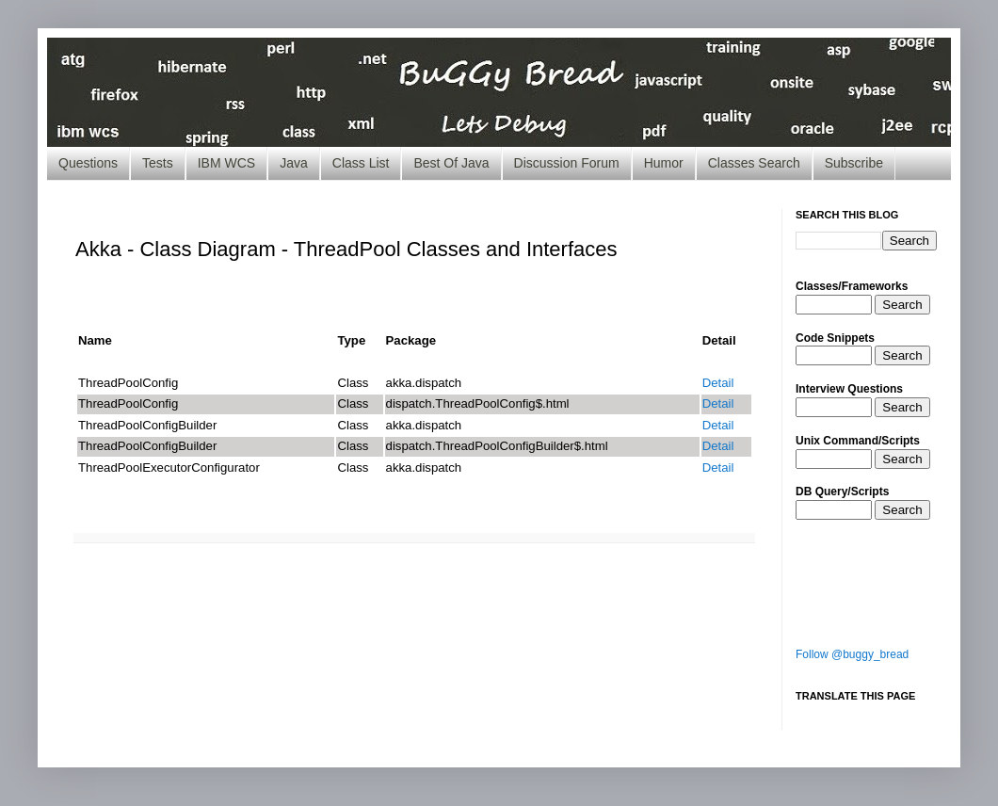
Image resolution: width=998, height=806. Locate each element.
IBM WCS (226, 162)
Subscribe (854, 162)
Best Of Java (451, 162)
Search (902, 305)
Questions (88, 162)
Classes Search (754, 162)
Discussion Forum (567, 162)
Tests (157, 162)
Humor (664, 162)
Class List (361, 162)
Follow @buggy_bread (852, 654)
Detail (718, 383)
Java (294, 162)
